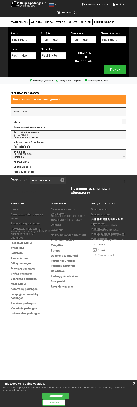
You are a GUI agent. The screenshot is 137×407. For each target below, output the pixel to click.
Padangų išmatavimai (64, 349)
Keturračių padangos (25, 191)
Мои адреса (99, 301)
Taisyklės (57, 318)
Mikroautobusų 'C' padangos (29, 142)
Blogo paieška (23, 227)
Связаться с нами (63, 282)
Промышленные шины (26, 137)
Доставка (36, 22)
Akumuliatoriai (21, 161)
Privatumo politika (62, 313)
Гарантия (60, 22)
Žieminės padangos (23, 376)
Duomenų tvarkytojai (64, 328)
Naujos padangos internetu (68, 308)
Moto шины (20, 186)
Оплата (49, 22)
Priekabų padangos (24, 171)
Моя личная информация (108, 306)
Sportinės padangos (24, 181)
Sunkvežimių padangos (26, 132)
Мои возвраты (100, 287)
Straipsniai (21, 203)
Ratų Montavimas (62, 359)
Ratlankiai (19, 156)
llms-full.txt (75, 369)
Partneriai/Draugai (63, 333)
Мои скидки (99, 311)
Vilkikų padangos (23, 176)
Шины (17, 122)
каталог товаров (19, 22)
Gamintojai (57, 343)
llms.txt (62, 369)
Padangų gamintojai (63, 338)
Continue (56, 396)
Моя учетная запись (103, 276)
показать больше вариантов (83, 56)
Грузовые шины (22, 147)
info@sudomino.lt (103, 361)
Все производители (104, 22)
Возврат (73, 22)
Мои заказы (99, 282)
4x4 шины (19, 151)
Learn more (54, 402)
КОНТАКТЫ (86, 22)
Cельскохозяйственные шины (30, 127)
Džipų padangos (22, 166)
